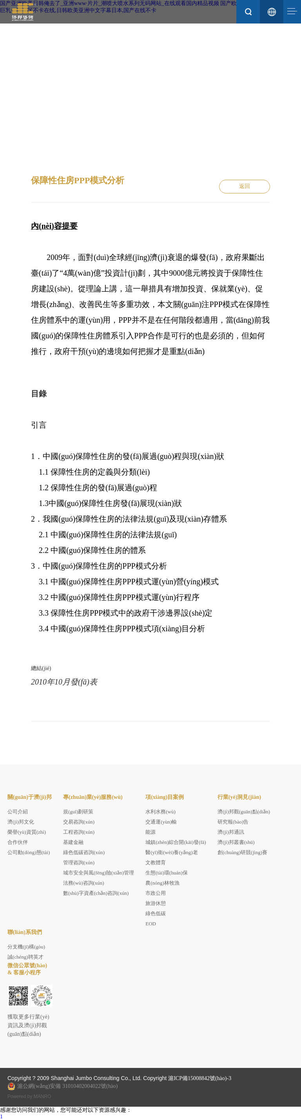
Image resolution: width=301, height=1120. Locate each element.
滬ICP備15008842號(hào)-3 (199, 1078)
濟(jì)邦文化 (20, 822)
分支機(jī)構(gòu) (26, 947)
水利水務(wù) (160, 812)
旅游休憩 (155, 903)
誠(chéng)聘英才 (25, 957)
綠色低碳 (155, 913)
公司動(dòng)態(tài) (28, 852)
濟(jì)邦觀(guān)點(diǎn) (244, 812)
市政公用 (155, 893)
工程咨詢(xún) (78, 832)
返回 (244, 187)
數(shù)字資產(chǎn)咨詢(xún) (96, 893)
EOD (150, 924)
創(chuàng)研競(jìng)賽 (242, 852)
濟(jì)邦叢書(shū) (236, 842)
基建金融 (73, 842)
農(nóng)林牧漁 (162, 883)
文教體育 (155, 862)
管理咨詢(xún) (78, 862)
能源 (150, 832)
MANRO (42, 1096)
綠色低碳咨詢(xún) (84, 852)
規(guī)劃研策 (78, 812)
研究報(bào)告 (233, 822)
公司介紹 (17, 812)
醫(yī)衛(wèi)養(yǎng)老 (171, 852)
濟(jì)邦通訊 (231, 832)
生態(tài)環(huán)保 (166, 873)
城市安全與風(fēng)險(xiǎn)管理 (98, 873)
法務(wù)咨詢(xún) (83, 883)
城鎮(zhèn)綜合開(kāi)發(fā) (175, 842)
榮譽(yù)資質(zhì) (26, 832)
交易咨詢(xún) (78, 822)
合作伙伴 (17, 842)
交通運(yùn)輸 (161, 822)
